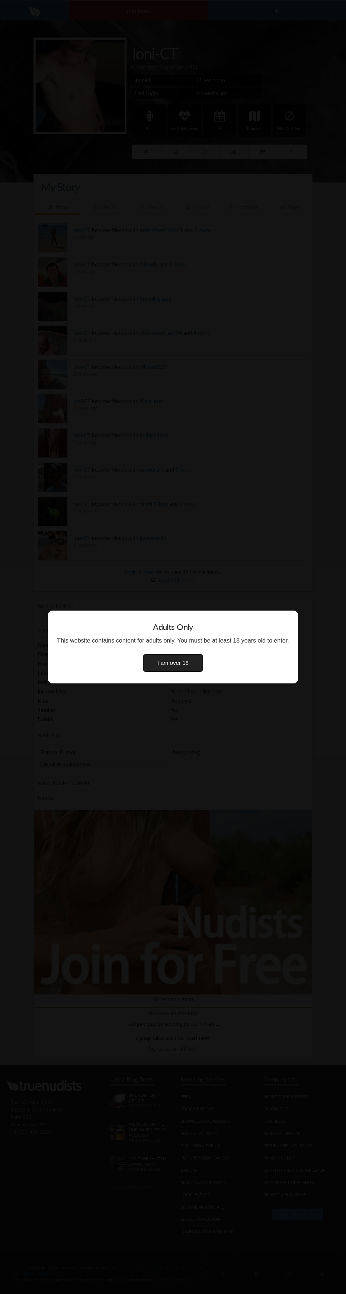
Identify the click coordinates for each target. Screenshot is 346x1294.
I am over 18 (173, 663)
